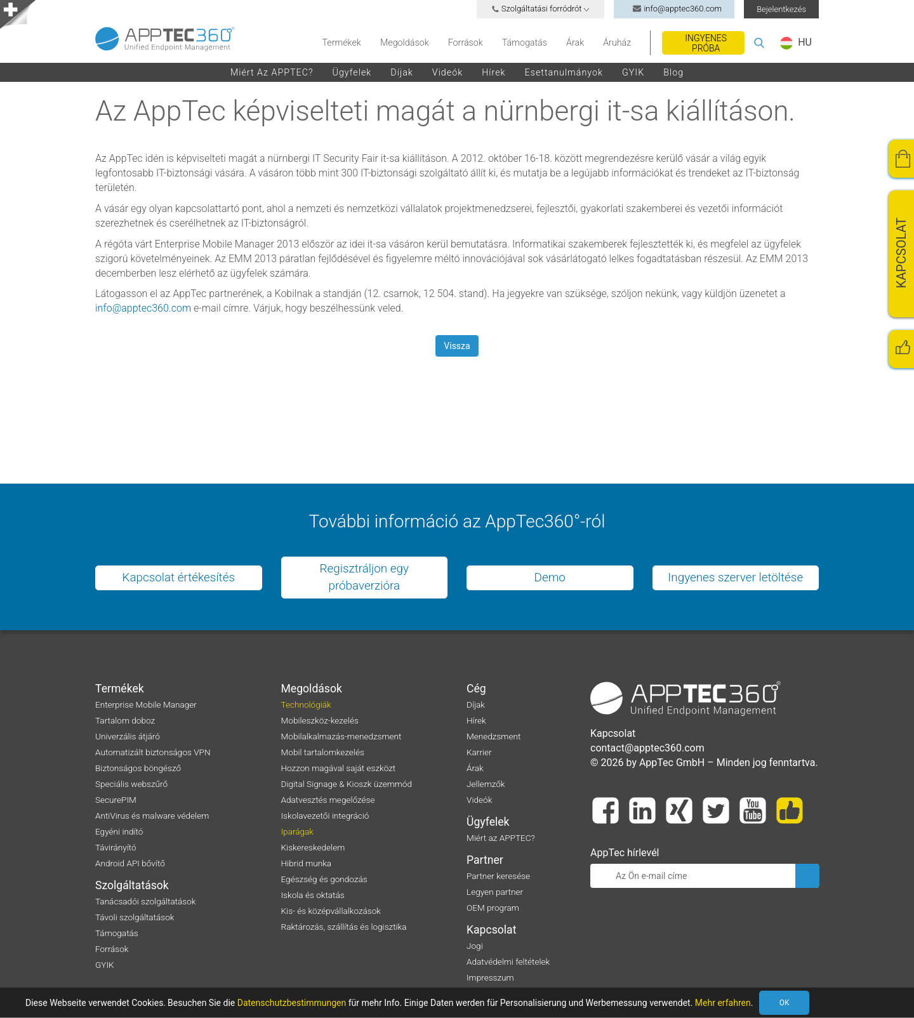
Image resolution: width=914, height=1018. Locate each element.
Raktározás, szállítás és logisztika (344, 927)
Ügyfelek (352, 72)
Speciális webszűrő (131, 784)
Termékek (341, 42)
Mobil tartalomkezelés (322, 753)
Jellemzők (486, 784)
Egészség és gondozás (324, 880)
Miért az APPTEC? (272, 72)
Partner (485, 860)
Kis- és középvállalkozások (331, 911)
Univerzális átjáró (127, 737)
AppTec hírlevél (624, 853)
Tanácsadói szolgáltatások (145, 902)
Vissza (457, 346)
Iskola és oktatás (313, 895)
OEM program (493, 908)
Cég (476, 689)
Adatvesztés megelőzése (328, 800)
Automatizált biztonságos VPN (153, 753)
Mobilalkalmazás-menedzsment (341, 737)
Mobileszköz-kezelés (320, 721)
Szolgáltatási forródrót (540, 8)
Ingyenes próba (706, 43)
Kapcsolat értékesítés (178, 578)
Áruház (617, 42)
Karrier (479, 753)
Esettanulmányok (564, 72)
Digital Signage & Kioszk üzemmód (347, 784)
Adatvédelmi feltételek (508, 962)
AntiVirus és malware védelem (152, 816)
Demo (550, 578)
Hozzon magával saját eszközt (338, 769)
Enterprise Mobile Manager (146, 705)
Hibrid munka (306, 864)
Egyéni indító (119, 832)
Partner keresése (498, 876)
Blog (673, 72)
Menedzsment (493, 737)
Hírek (493, 72)
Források (465, 42)
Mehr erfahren (723, 1003)
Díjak (401, 72)
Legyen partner (495, 892)
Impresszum (490, 978)
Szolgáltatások (132, 886)
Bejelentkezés (781, 9)
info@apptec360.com (674, 8)
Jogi (475, 946)
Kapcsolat (491, 930)
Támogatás (524, 42)
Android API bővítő (130, 864)
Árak (575, 42)
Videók (447, 72)
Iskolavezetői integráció (325, 816)
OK (802, 1002)
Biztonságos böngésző (138, 769)
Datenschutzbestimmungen (292, 1003)
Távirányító (115, 848)
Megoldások (404, 42)
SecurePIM (115, 800)
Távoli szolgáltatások (134, 918)
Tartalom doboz (125, 721)
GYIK (633, 72)
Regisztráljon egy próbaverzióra (364, 577)
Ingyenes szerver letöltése (735, 578)
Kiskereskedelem (313, 848)
